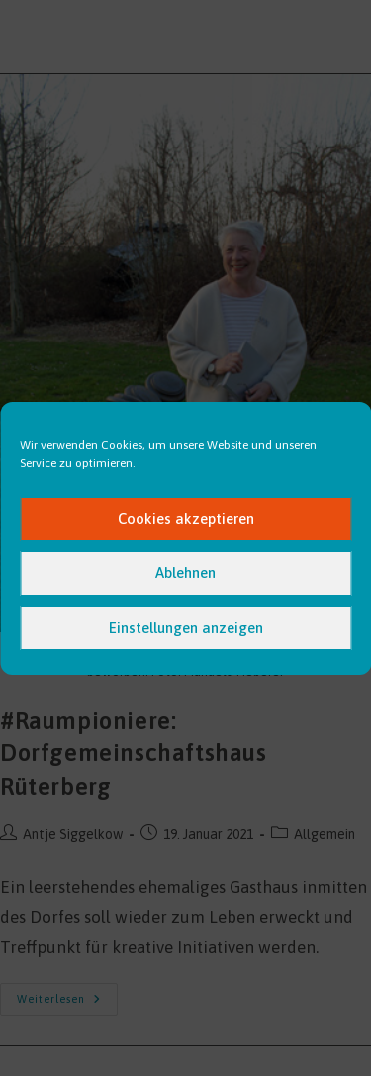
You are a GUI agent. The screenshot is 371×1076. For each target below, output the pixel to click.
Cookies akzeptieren (186, 518)
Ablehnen (185, 572)
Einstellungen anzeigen (186, 627)
